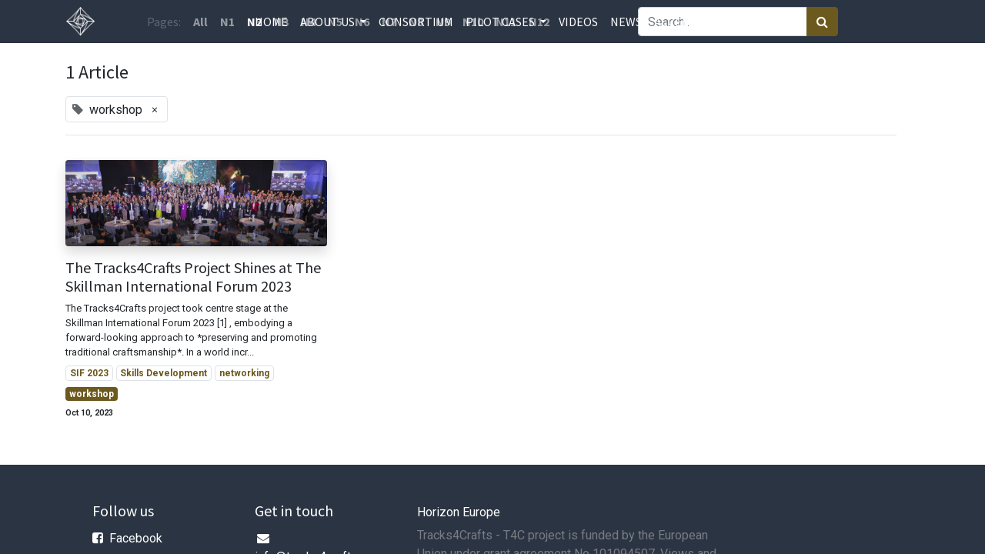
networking (244, 373)
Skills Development (163, 373)
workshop (91, 394)
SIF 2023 (89, 373)
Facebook (135, 538)
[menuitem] (271, 21)
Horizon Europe (458, 512)
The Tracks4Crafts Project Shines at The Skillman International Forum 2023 (193, 277)
